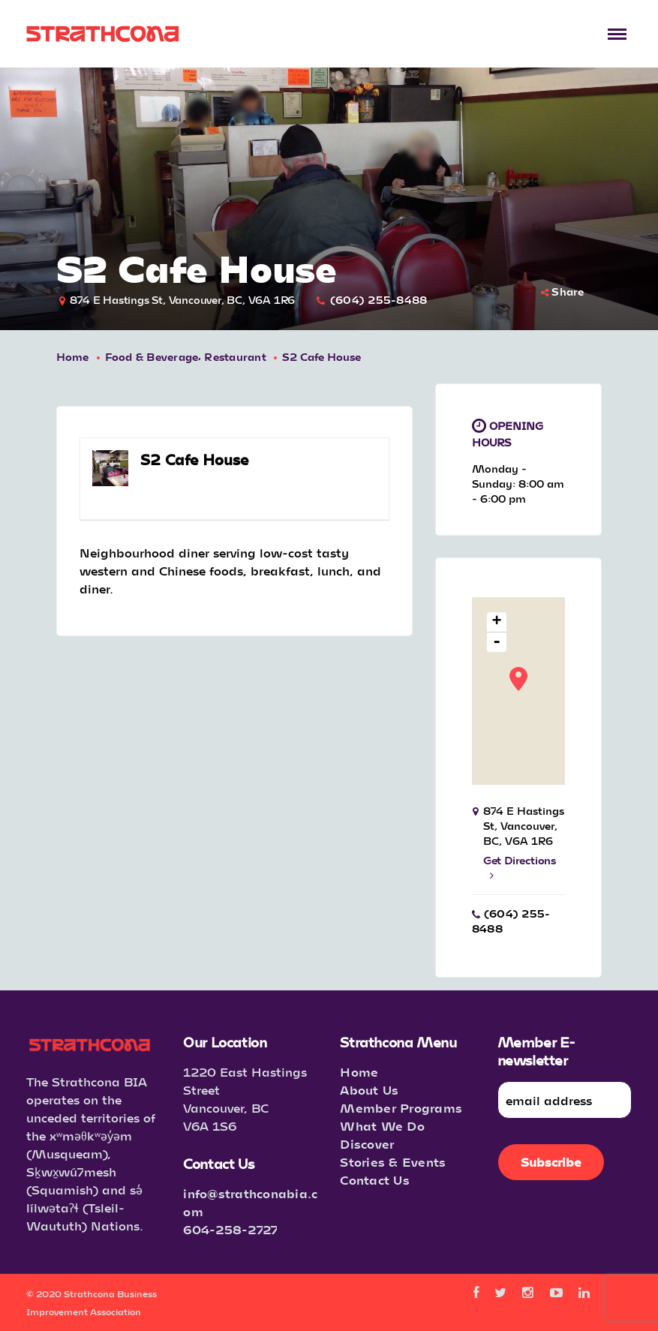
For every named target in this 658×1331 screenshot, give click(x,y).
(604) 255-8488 (379, 299)
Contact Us (375, 1180)
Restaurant (235, 356)
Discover (367, 1144)
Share (562, 291)
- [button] (497, 642)
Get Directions (519, 867)
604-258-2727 (230, 1229)
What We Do (382, 1126)
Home (72, 356)
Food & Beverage (152, 356)
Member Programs (401, 1108)
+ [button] (497, 622)
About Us (369, 1090)
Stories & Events (393, 1162)
